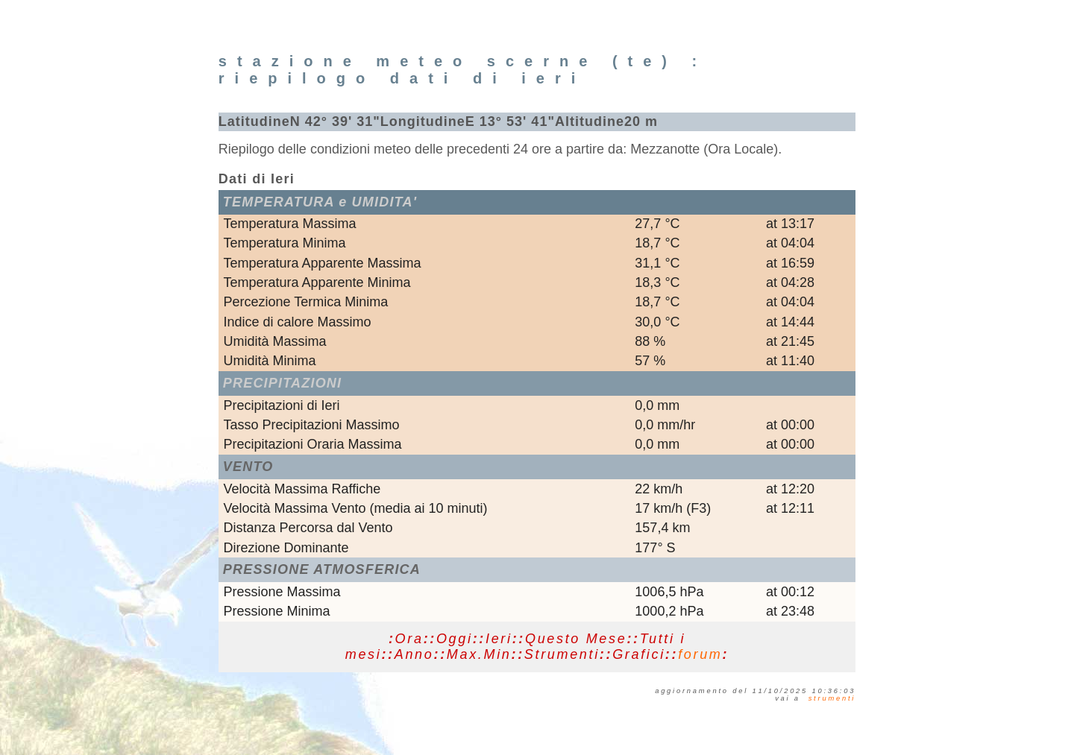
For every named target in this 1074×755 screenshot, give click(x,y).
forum (700, 654)
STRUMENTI (832, 698)
